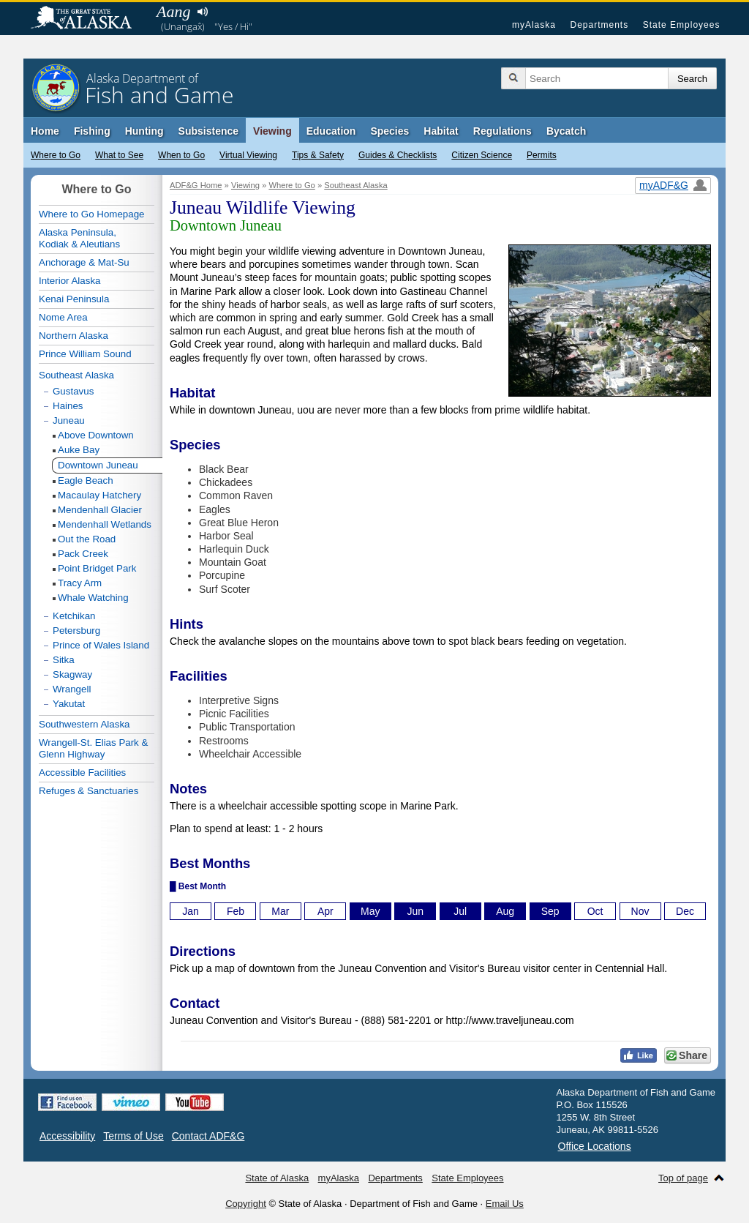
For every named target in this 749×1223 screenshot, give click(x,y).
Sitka (64, 659)
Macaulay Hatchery (99, 495)
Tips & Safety (318, 155)
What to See (119, 155)
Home (45, 131)
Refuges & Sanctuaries (88, 790)
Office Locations (594, 1146)
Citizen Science (481, 155)
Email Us (505, 1203)
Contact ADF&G (208, 1136)
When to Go (181, 155)
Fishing (92, 131)
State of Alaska (88, 19)
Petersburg (76, 630)
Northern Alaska (73, 335)
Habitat (441, 131)
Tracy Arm (80, 582)
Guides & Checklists (397, 155)
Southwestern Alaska (84, 724)
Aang (173, 11)
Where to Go (55, 155)
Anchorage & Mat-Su (84, 262)
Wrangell (72, 689)
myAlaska (534, 25)
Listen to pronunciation (202, 11)
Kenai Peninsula (74, 298)
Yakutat (69, 703)
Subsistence (208, 131)
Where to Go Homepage (91, 214)
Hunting (144, 131)
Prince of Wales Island (101, 645)
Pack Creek (83, 553)
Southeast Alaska (355, 185)
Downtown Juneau (98, 465)
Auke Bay (78, 449)
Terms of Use (133, 1136)
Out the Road (87, 539)
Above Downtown (96, 435)
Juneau (69, 420)
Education (331, 131)
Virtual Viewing (248, 155)
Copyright (245, 1203)
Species (389, 131)
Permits (542, 155)
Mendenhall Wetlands (104, 524)
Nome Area (63, 317)
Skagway (72, 674)
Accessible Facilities (82, 772)
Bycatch (566, 131)
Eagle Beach (85, 480)
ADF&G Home (196, 185)
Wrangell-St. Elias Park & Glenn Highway (93, 748)
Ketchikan (74, 615)
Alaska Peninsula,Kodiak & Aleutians (79, 238)
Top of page (683, 1177)
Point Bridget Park (97, 568)
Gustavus (73, 391)
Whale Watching (93, 597)
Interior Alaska (69, 280)
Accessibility (67, 1136)
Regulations (502, 131)
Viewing (272, 131)
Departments (599, 25)
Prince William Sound (85, 353)
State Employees (681, 25)
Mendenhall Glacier (100, 509)
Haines (68, 405)
